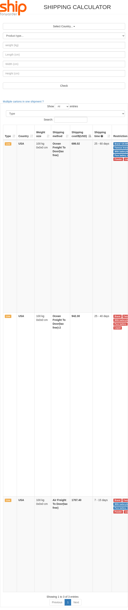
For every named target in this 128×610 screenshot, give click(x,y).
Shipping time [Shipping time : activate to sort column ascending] (100, 134)
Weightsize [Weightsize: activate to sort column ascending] (40, 134)
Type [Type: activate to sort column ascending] (8, 136)
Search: (65, 120)
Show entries (62, 106)
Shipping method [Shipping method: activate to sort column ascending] (58, 134)
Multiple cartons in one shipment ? (23, 101)
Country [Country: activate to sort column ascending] (23, 136)
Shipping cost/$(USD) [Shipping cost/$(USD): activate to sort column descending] (79, 134)
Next (76, 602)
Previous (57, 602)
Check (64, 85)
